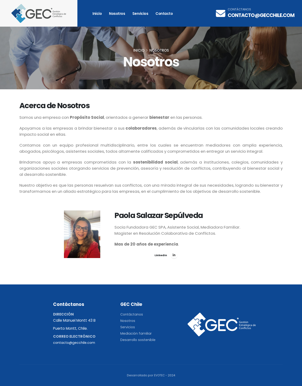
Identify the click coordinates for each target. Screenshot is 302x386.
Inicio (97, 13)
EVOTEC (159, 375)
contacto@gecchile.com (261, 15)
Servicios (140, 13)
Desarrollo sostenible (138, 339)
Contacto (164, 13)
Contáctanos (132, 314)
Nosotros (117, 13)
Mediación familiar (136, 333)
